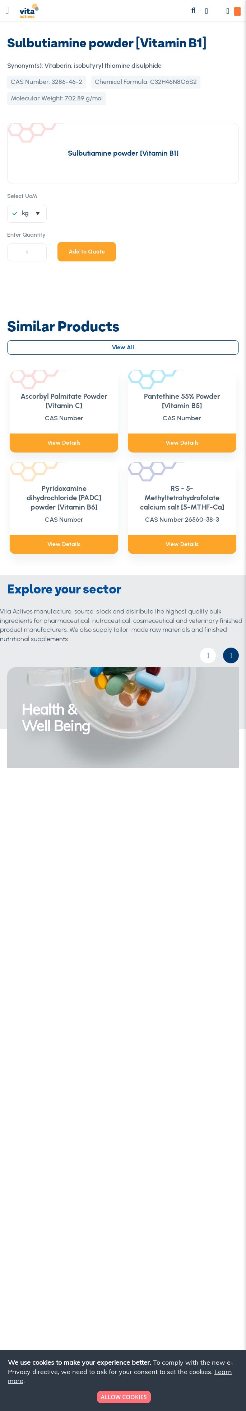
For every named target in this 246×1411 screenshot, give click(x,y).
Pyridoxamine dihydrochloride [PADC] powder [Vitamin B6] (64, 497)
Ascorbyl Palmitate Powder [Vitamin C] (63, 401)
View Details (63, 442)
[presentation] (231, 655)
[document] (124, 1380)
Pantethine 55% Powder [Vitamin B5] (182, 401)
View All (123, 347)
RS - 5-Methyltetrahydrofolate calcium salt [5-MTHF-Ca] (182, 497)
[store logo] (29, 12)
